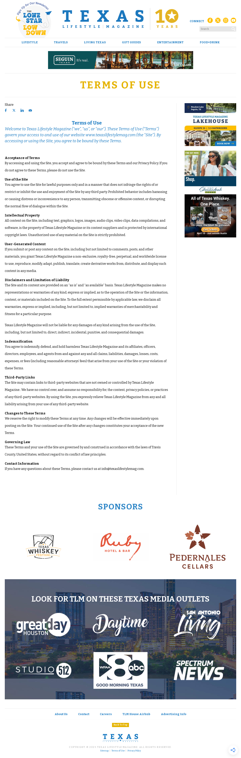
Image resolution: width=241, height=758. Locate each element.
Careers (106, 714)
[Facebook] (210, 21)
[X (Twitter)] (218, 21)
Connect (197, 21)
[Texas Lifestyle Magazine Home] (120, 19)
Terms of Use (118, 751)
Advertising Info (173, 714)
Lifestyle (30, 42)
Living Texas (95, 42)
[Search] (233, 28)
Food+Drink (210, 42)
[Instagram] (225, 21)
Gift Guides (131, 42)
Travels (61, 42)
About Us (61, 714)
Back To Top (120, 724)
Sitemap (104, 751)
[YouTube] (233, 21)
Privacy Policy (134, 751)
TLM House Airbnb (136, 714)
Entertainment (170, 42)
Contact (83, 714)
